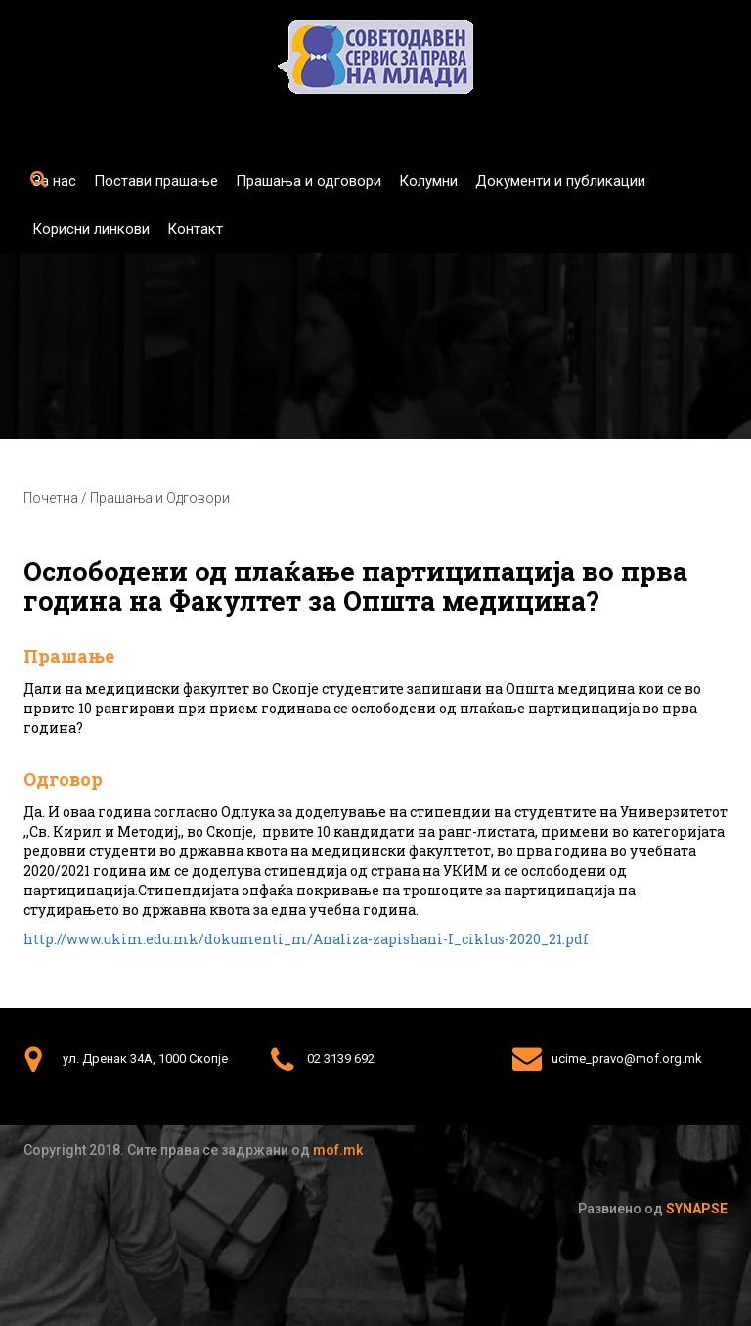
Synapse (697, 1208)
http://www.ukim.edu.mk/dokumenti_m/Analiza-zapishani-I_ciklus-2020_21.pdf (306, 939)
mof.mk (338, 1150)
